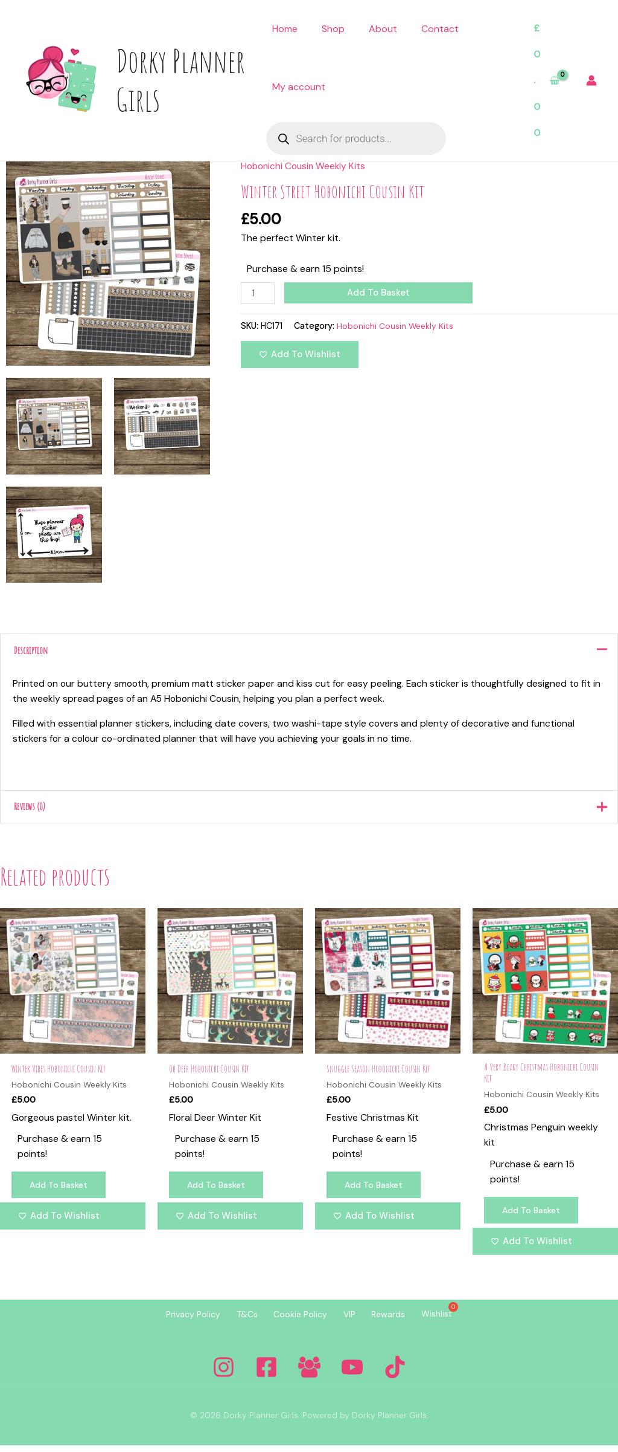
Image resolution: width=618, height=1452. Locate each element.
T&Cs (235, 1320)
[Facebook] (266, 1374)
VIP (354, 1320)
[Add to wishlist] (299, 355)
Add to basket (380, 293)
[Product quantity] (258, 293)
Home (285, 28)
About (383, 28)
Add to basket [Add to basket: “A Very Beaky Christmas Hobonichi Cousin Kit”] (533, 1217)
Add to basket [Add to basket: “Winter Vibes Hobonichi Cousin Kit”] (61, 1191)
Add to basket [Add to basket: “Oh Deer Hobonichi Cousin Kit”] (218, 1191)
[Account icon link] (591, 80)
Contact (440, 28)
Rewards (401, 1320)
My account (298, 86)
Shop (333, 28)
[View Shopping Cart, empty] (546, 80)
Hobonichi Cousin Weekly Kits (305, 166)
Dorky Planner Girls (180, 80)
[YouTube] (352, 1374)
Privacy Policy (173, 1320)
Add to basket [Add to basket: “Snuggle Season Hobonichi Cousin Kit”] (376, 1191)
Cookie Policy (296, 1320)
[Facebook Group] (309, 1374)
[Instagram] (223, 1374)
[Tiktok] (395, 1374)
